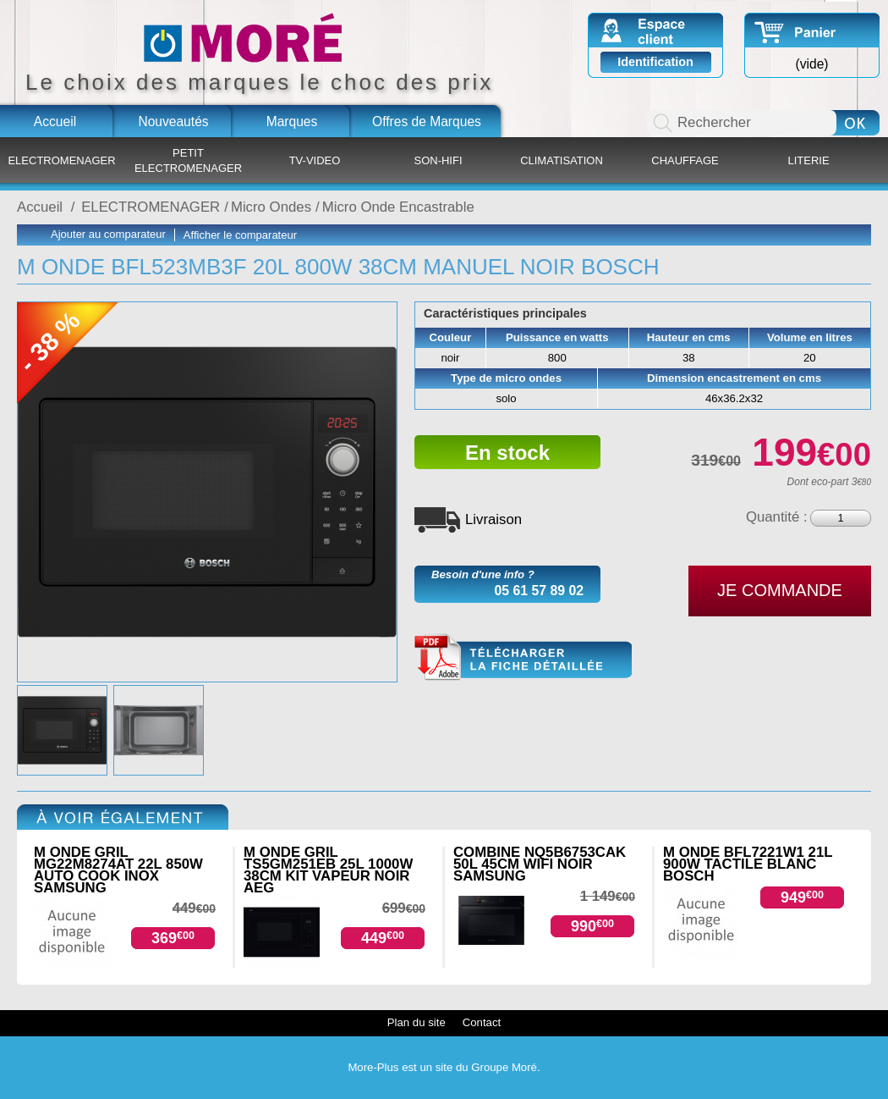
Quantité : (777, 517)
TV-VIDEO (315, 160)
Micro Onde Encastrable (398, 207)
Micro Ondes (271, 207)
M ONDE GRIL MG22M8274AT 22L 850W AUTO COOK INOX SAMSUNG (118, 870)
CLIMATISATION (561, 160)
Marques (292, 121)
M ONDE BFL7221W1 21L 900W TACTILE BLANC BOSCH (747, 864)
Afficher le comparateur (240, 235)
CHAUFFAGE (684, 160)
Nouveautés (173, 121)
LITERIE (808, 160)
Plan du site (416, 1022)
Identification (655, 62)
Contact (482, 1022)
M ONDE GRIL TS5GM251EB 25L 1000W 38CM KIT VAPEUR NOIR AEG (328, 870)
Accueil (55, 121)
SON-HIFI (438, 160)
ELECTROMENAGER (61, 160)
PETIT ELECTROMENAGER (188, 160)
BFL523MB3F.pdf (523, 657)
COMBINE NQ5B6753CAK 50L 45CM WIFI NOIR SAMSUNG (539, 864)
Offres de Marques (426, 121)
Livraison (493, 519)
